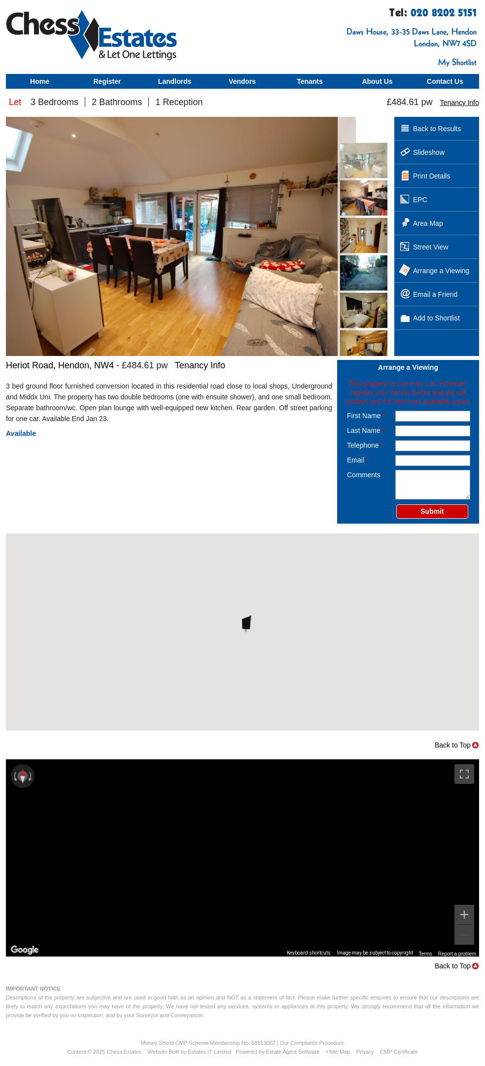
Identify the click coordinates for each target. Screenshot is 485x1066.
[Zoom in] (464, 914)
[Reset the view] (23, 776)
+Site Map (338, 1052)
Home (39, 81)
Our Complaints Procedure (312, 1043)
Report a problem (457, 954)
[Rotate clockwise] (31, 776)
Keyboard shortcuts (309, 953)
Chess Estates (123, 1052)
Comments (364, 475)
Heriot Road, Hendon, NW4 (60, 365)
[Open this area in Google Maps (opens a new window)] (24, 950)
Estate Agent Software (293, 1052)
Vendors (242, 81)
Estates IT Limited (209, 1052)
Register (107, 81)
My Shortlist (457, 62)
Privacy (365, 1052)
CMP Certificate (399, 1052)
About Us (377, 81)
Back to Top (453, 745)
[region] (242, 858)
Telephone (365, 445)
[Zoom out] (464, 935)
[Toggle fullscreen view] (464, 774)
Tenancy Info (459, 103)
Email (358, 460)
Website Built (163, 1052)
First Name (366, 416)
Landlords (175, 81)
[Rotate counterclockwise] (14, 776)
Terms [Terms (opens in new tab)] (425, 954)
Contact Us (445, 81)
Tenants (310, 81)
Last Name (366, 430)
